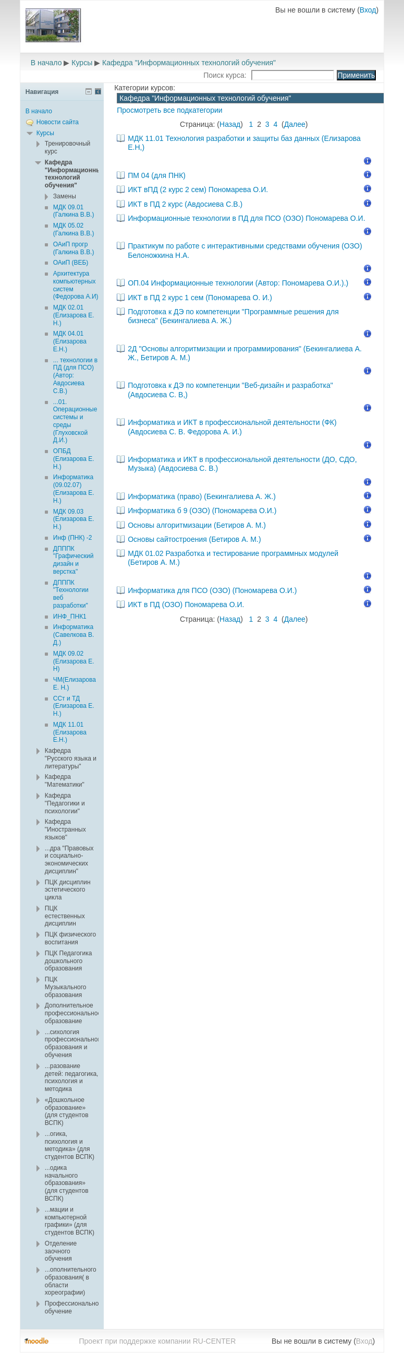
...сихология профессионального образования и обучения (74, 1043)
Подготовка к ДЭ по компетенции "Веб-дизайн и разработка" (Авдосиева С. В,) (230, 389)
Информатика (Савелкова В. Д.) (73, 634)
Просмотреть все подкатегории (169, 110)
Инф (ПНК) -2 (72, 537)
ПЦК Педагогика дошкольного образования (68, 961)
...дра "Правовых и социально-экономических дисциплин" (69, 860)
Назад (229, 124)
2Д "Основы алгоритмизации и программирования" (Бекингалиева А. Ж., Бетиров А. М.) (245, 353)
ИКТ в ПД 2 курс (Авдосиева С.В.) (185, 204)
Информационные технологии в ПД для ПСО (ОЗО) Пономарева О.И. (246, 218)
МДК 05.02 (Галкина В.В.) (73, 229)
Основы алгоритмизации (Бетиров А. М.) (197, 525)
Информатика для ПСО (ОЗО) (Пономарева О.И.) (212, 590)
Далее (294, 124)
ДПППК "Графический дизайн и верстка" (73, 560)
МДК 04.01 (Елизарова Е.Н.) (70, 341)
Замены (64, 196)
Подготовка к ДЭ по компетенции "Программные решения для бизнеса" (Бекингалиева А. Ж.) (233, 316)
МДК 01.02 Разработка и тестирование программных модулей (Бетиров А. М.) (233, 557)
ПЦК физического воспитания (70, 938)
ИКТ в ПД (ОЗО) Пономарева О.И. (186, 604)
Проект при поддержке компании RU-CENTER (157, 1341)
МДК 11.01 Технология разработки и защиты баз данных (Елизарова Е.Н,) (244, 142)
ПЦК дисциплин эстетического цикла (68, 890)
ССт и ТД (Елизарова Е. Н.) (73, 706)
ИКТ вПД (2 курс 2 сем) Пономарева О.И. (198, 189)
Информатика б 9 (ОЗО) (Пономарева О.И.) (202, 510)
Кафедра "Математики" (64, 780)
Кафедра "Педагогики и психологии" (65, 803)
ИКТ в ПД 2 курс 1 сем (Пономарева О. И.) (200, 297)
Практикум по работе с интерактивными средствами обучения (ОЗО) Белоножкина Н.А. (245, 250)
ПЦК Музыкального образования (66, 987)
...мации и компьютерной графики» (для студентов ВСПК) (69, 1221)
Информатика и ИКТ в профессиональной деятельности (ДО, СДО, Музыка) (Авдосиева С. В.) (242, 463)
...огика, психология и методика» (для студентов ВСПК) (69, 1145)
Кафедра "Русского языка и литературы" (70, 758)
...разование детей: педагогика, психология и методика (72, 1077)
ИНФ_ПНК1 (70, 616)
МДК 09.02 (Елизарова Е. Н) (73, 661)
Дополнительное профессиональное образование (73, 1013)
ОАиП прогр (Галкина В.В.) (73, 248)
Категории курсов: (144, 88)
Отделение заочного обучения (61, 1251)
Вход (368, 10)
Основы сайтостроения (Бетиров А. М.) (194, 539)
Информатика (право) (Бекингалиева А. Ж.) (202, 496)
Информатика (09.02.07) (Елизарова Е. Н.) (73, 488)
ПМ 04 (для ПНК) (157, 175)
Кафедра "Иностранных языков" (65, 829)
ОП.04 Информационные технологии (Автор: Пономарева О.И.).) (238, 283)
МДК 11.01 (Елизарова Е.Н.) (70, 732)
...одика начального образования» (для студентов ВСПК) (67, 1183)
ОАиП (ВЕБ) (71, 262)
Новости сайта (57, 122)
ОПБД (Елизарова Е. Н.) (73, 458)
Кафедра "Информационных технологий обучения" (189, 62)
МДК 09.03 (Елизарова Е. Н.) (73, 519)
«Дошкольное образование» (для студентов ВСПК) (67, 1111)
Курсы (81, 62)
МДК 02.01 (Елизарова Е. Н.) (73, 315)
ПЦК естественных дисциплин (65, 916)
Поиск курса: (225, 75)
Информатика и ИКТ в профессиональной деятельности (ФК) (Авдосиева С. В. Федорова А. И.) (232, 426)
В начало (46, 62)
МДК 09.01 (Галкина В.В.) (73, 211)
